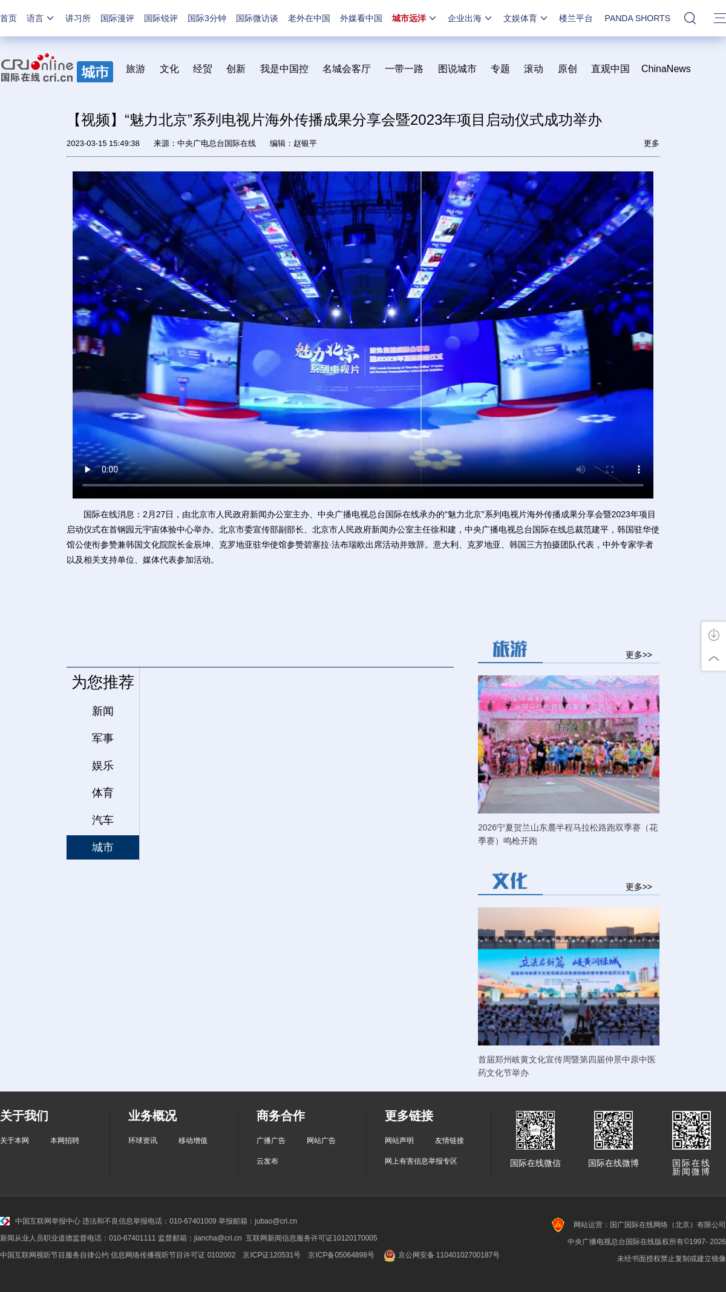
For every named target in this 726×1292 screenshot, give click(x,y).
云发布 (267, 1161)
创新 (236, 69)
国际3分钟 (207, 18)
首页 (8, 18)
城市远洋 (415, 18)
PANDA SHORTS (637, 18)
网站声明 (399, 1140)
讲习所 (78, 18)
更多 (651, 143)
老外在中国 (309, 18)
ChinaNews (666, 69)
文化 (169, 69)
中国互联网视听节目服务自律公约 (54, 1255)
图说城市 (457, 69)
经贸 (206, 69)
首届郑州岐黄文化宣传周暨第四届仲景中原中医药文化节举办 (567, 1066)
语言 (41, 18)
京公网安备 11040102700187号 (441, 1255)
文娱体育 (526, 18)
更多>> (639, 654)
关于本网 (14, 1140)
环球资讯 (142, 1140)
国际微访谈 (257, 18)
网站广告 (321, 1140)
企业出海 (471, 18)
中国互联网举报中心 (40, 1221)
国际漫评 (117, 18)
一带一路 (404, 69)
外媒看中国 (361, 18)
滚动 (533, 69)
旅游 (135, 69)
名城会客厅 (346, 69)
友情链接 (449, 1140)
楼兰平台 (576, 18)
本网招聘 (64, 1140)
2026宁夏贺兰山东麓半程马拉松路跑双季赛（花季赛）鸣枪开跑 (568, 834)
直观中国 (610, 69)
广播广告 (271, 1140)
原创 (567, 69)
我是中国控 (284, 69)
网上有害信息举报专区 (421, 1161)
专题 (500, 69)
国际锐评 (161, 18)
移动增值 (193, 1140)
